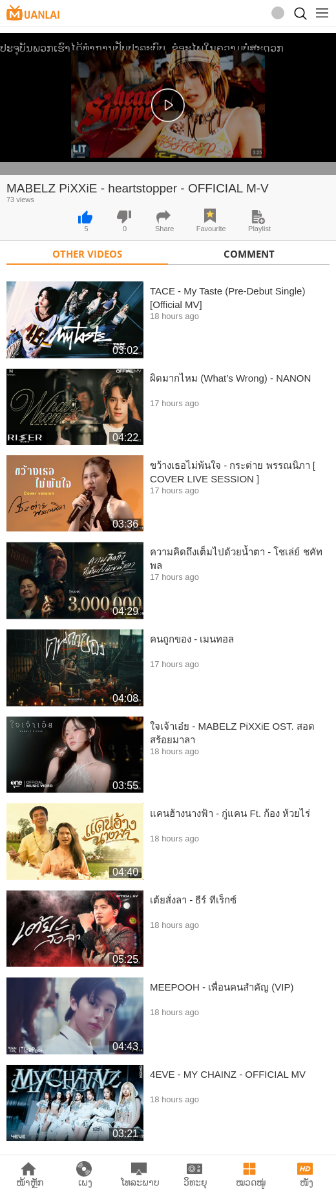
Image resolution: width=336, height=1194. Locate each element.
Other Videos (87, 253)
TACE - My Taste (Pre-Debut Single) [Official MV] (227, 297)
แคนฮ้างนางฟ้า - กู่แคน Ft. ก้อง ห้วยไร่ (230, 813)
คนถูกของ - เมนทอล (192, 638)
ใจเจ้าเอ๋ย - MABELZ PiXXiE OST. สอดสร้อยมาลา (232, 733)
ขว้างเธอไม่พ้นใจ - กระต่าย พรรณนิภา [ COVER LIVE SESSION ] (232, 472)
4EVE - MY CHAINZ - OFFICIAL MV (228, 1074)
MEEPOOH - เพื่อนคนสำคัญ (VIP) (221, 987)
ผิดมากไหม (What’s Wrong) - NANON (230, 378)
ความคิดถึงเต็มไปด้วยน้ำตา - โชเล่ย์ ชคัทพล (236, 558)
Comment (249, 253)
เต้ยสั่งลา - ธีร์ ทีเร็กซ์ (193, 899)
